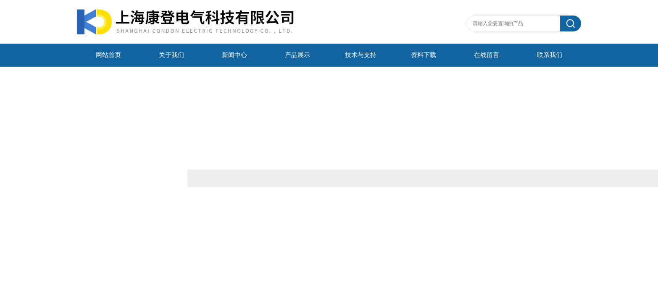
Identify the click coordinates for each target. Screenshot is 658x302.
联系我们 (549, 55)
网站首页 (108, 55)
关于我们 (171, 55)
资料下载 (423, 55)
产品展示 (297, 55)
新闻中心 (234, 55)
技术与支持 (360, 55)
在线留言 (486, 55)
